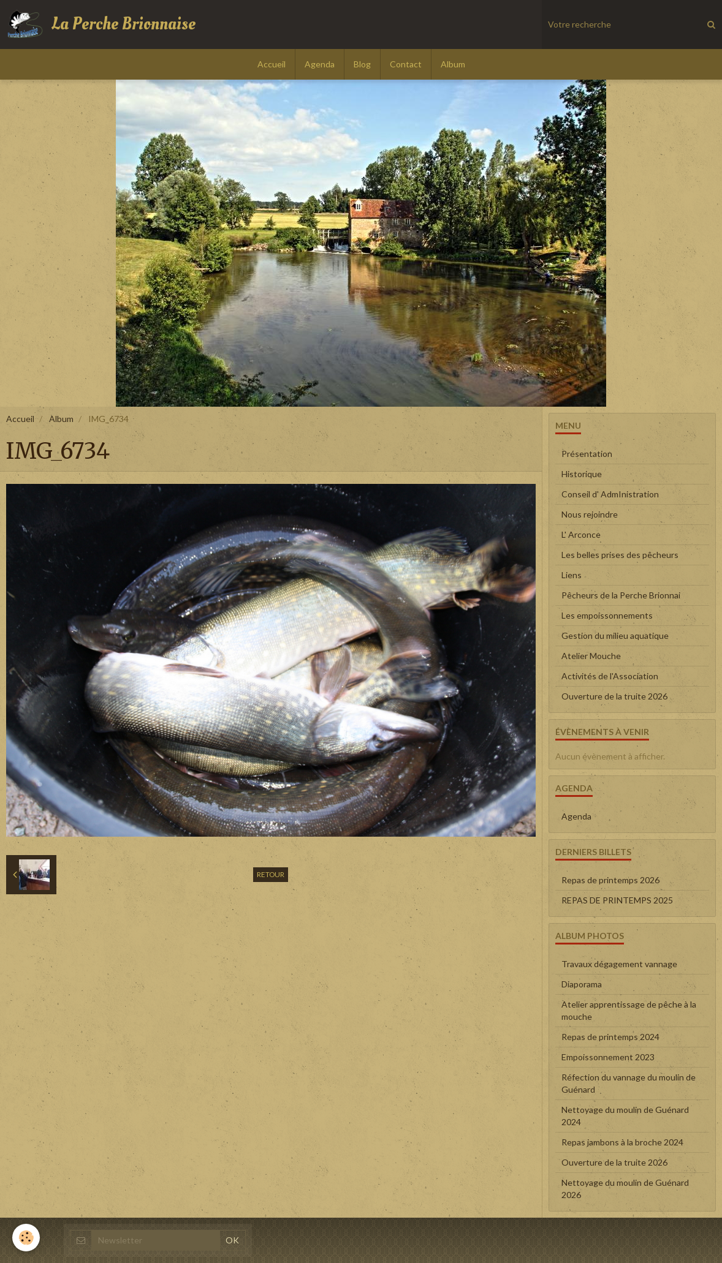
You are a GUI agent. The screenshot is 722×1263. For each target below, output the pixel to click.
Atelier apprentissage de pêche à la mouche (628, 1010)
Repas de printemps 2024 (610, 1036)
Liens (571, 575)
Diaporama (581, 984)
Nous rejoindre (589, 514)
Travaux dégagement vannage (619, 964)
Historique (581, 474)
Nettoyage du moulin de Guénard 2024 (625, 1115)
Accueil (271, 64)
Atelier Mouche (591, 655)
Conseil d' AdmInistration (610, 494)
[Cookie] (26, 1237)
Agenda (320, 64)
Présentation (586, 453)
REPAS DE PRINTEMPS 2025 (617, 900)
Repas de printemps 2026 (610, 880)
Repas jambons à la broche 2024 (622, 1142)
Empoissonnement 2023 (608, 1057)
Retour (270, 874)
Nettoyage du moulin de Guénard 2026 (625, 1188)
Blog (362, 64)
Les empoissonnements (607, 615)
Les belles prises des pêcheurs (619, 554)
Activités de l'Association (609, 676)
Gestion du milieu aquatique (615, 635)
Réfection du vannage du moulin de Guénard (628, 1083)
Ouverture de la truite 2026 (614, 696)
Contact (406, 64)
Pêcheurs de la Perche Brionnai (620, 595)
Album (453, 64)
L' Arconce (581, 534)
